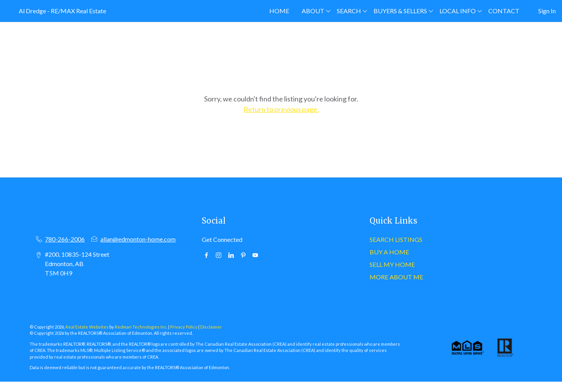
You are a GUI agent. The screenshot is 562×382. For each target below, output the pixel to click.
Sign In (547, 10)
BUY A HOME (389, 252)
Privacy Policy (183, 326)
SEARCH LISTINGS (396, 239)
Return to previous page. (281, 109)
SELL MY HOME (392, 264)
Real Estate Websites (87, 326)
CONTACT (503, 10)
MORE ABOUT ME (396, 277)
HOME (279, 10)
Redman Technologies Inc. (141, 326)
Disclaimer (211, 326)
